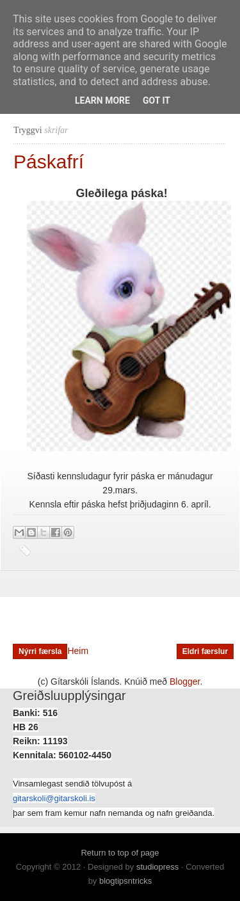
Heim (77, 651)
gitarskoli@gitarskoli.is (54, 798)
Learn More (102, 100)
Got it (156, 100)
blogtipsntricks (125, 881)
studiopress (157, 867)
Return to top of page (120, 852)
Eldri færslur (205, 651)
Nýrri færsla (40, 651)
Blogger (185, 681)
